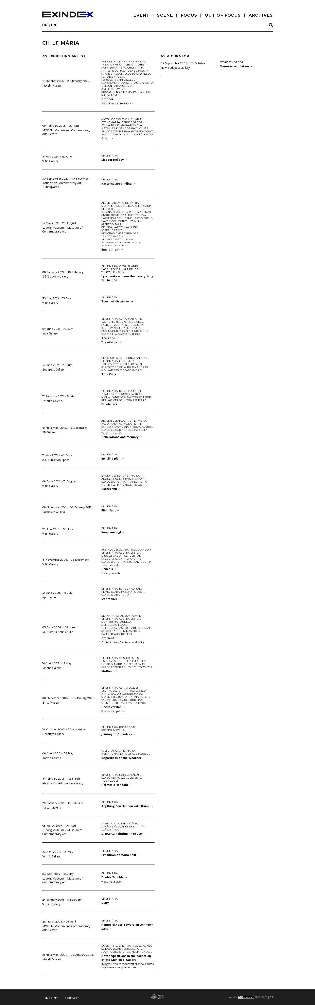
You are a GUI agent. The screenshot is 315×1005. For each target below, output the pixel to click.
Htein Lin (135, 221)
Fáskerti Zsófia (112, 324)
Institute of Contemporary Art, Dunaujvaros (62, 185)
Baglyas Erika (111, 475)
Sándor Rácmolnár (133, 128)
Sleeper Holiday (114, 160)
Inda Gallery (50, 333)
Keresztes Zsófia (113, 367)
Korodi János (132, 693)
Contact (72, 998)
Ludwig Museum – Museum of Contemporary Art (62, 229)
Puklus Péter (111, 330)
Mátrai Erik (109, 128)
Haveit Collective (114, 221)
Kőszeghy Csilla (113, 730)
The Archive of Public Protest (123, 64)
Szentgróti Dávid (114, 702)
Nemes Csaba (110, 591)
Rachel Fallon (112, 73)
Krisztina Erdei (130, 390)
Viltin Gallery (50, 161)
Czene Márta (110, 122)
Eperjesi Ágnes (132, 321)
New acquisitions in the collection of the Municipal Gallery (126, 958)
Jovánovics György (115, 951)
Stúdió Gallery (51, 904)
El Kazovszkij (111, 948)
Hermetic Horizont (116, 785)
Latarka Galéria (52, 401)
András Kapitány (133, 826)
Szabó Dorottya (113, 481)
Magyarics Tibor (139, 397)
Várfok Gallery (51, 856)
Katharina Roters (137, 696)
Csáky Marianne (130, 318)
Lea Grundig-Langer (116, 82)
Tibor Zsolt (109, 564)
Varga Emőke (137, 702)
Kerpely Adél (111, 327)
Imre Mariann (135, 478)
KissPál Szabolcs (137, 753)
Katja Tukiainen (112, 753)
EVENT (141, 15)
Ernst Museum (51, 702)
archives (261, 15)
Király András (137, 367)
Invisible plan (112, 458)
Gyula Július (110, 125)
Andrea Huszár (112, 478)
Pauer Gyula (131, 327)
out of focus (223, 15)
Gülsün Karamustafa (116, 85)
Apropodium (50, 597)
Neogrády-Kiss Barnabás (119, 233)
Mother (108, 671)
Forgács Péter (133, 948)
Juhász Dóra (110, 826)
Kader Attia (130, 202)
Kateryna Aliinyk (113, 61)
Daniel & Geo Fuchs (138, 218)
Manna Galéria (51, 668)
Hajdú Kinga (110, 558)
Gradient (109, 638)
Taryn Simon (131, 242)
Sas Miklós (109, 699)
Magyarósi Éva (131, 125)
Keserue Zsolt (111, 230)
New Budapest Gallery (175, 68)
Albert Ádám (110, 202)
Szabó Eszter (111, 131)
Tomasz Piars (136, 400)
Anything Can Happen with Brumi (127, 806)
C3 (271, 997)
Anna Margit (136, 61)
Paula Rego (141, 91)
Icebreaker (111, 599)
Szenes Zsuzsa (142, 667)
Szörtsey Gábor (232, 62)
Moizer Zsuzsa (111, 696)
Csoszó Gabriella (137, 73)
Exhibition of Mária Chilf (120, 855)
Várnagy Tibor (129, 333)
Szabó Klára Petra (115, 594)
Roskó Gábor (142, 426)
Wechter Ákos (111, 134)
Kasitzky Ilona (143, 82)
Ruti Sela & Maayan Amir (118, 239)
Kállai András (111, 423)
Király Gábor (111, 693)
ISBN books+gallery (55, 276)
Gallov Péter (111, 363)
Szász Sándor (111, 829)
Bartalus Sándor (138, 549)
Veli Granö (109, 750)
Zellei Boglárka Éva (139, 134)
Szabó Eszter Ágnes (115, 429)
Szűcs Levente (131, 777)
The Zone (110, 338)
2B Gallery (49, 432)
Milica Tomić (110, 94)
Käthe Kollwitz (112, 88)
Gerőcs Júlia (134, 324)
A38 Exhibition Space (55, 460)
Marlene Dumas (112, 70)
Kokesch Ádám (129, 774)
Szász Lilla (109, 333)
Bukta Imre (133, 615)
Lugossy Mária (112, 663)
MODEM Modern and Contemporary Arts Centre (66, 132)
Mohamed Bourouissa (117, 205)
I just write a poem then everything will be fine (127, 278)
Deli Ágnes (144, 945)
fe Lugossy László (114, 627)
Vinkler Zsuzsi (133, 484)
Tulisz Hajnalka (112, 272)
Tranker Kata (137, 481)
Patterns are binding (118, 183)
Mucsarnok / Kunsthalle (57, 632)
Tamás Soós (131, 630)
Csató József (129, 687)
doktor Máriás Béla (116, 621)
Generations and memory (121, 437)
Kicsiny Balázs (142, 951)
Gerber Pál (132, 555)
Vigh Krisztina (111, 484)
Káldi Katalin (132, 363)
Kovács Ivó (127, 727)
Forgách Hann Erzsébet (119, 79)
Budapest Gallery (53, 369)
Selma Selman (111, 242)
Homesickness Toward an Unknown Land (127, 926)
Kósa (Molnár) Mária (116, 91)
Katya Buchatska (113, 67)
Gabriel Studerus (135, 330)
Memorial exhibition (236, 66)
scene (165, 15)
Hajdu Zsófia (110, 269)
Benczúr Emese (112, 357)
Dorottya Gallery (53, 734)
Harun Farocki (112, 218)
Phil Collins (110, 208)
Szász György (133, 370)
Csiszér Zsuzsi (129, 657)
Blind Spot (110, 510)
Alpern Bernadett (114, 420)
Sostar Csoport (113, 245)
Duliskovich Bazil (114, 624)
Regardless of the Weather (123, 758)
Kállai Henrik (133, 423)
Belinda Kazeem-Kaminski (119, 227)
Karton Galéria (51, 758)
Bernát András (136, 357)
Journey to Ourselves (118, 734)
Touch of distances (117, 301)
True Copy (110, 374)
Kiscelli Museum (52, 85)
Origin (107, 138)
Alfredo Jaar (111, 224)
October (109, 99)
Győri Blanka (129, 266)
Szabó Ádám (110, 777)
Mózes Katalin (134, 663)
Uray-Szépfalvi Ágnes (137, 131)
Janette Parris (112, 236)
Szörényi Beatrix (139, 561)
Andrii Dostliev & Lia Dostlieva (123, 214)
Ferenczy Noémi (112, 76)
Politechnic (111, 489)
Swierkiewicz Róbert (116, 633)
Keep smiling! (113, 532)
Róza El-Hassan (137, 70)
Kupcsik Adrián (131, 393)
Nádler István (139, 627)
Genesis (109, 569)
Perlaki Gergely (113, 400)
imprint (51, 998)
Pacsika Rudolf (132, 591)
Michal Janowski (113, 397)
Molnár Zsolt (111, 370)
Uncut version (113, 707)
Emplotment (112, 249)
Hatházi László (135, 690)
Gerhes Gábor (132, 122)
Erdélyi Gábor (129, 360)
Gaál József (110, 393)
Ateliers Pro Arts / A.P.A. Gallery (62, 783)
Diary (106, 903)
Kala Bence (130, 269)
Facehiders (111, 404)
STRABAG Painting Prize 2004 (124, 834)
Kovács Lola (110, 823)
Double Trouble (114, 877)
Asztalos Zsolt (112, 119)
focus (189, 15)
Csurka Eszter (129, 552)
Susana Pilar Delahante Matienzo (126, 211)
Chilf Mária (135, 67)
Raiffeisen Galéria (53, 512)
